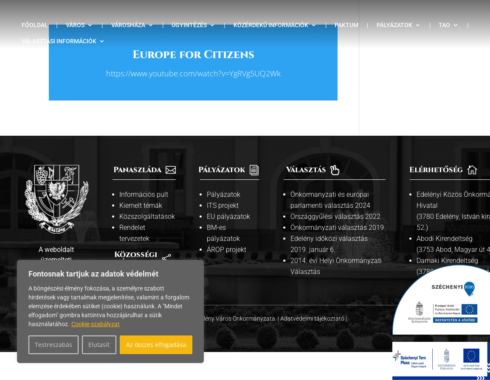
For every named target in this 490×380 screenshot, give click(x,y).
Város (75, 25)
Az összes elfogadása (156, 345)
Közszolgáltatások (147, 216)
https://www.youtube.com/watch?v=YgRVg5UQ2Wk (193, 73)
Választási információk (59, 41)
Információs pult (143, 194)
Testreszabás (53, 345)
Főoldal (35, 25)
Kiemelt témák (140, 205)
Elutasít (99, 345)
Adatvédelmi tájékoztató (313, 318)
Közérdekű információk (271, 25)
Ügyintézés (189, 25)
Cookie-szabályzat (95, 324)
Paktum (346, 25)
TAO (444, 25)
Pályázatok (394, 25)
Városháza (128, 25)
